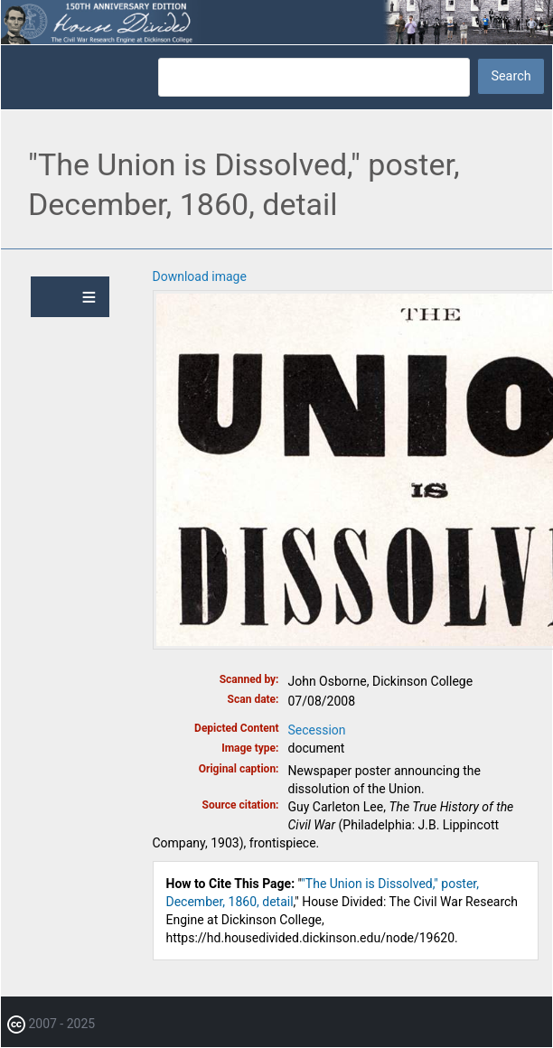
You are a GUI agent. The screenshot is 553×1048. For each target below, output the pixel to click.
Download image (200, 276)
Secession (317, 730)
